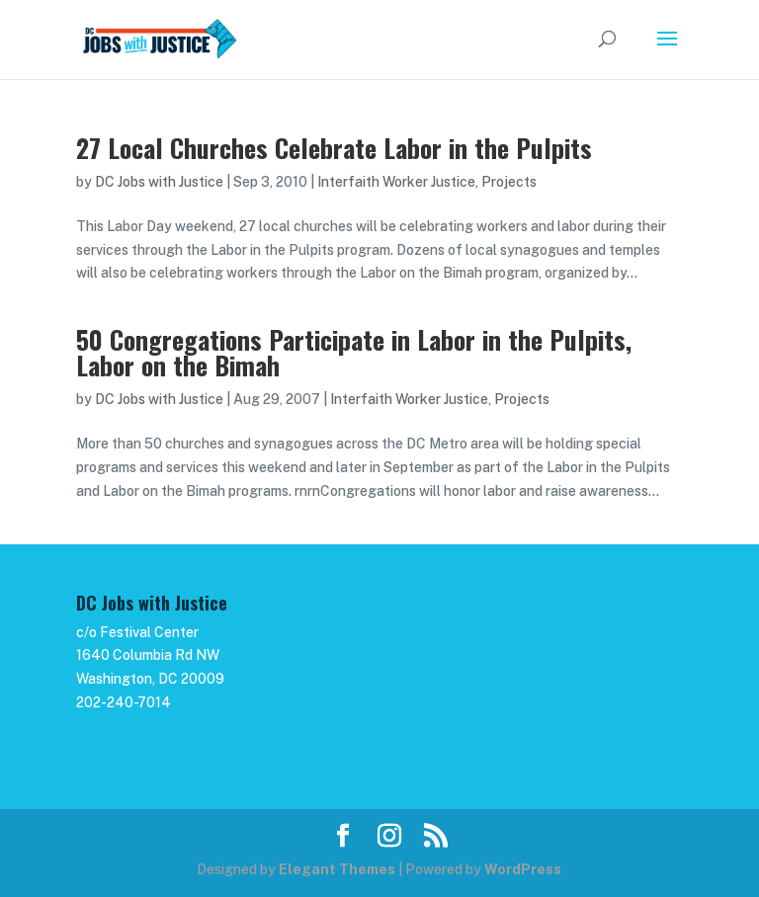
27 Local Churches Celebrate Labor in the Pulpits (334, 147)
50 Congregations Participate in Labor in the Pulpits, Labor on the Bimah (354, 352)
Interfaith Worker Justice (396, 182)
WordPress (522, 869)
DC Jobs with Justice (159, 182)
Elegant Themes (337, 869)
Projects (509, 182)
